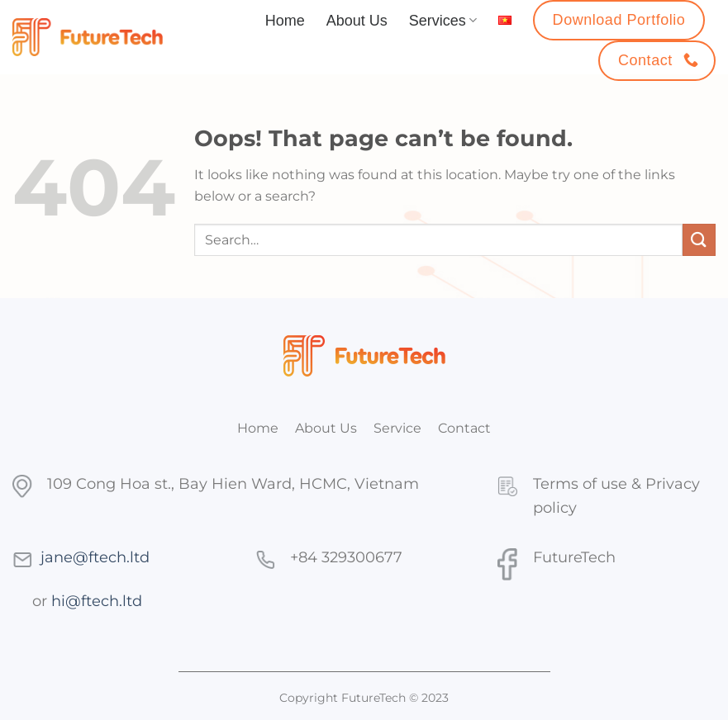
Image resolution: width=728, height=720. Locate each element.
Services (443, 20)
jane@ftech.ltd (95, 556)
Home (285, 20)
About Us (357, 20)
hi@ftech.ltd (96, 600)
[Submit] (699, 240)
